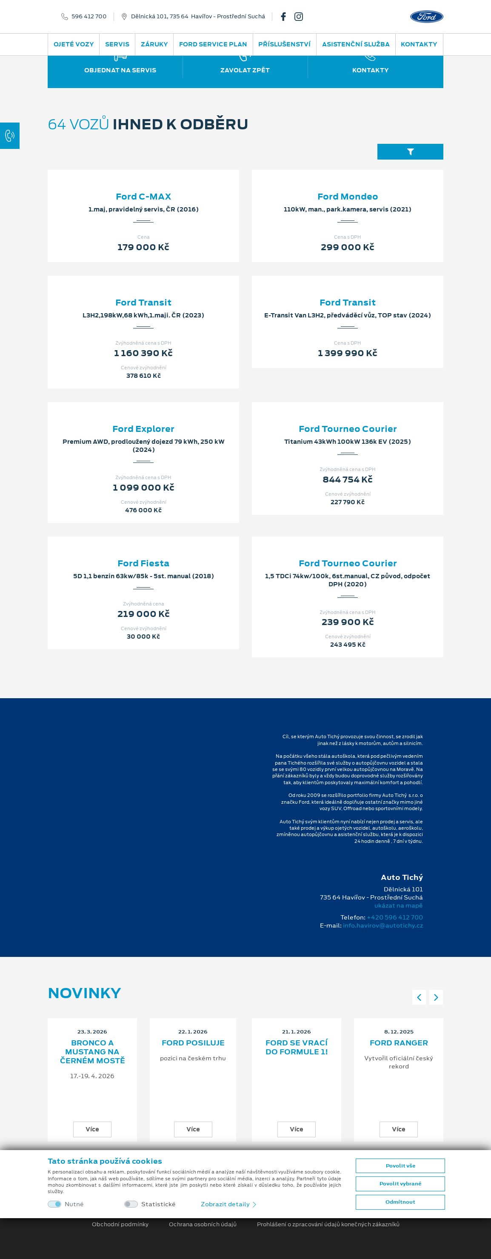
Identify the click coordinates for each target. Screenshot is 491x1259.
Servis (117, 44)
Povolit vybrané (400, 1183)
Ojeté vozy (74, 44)
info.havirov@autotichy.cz (383, 925)
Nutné (74, 1204)
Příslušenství (284, 44)
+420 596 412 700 (395, 917)
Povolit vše (400, 1165)
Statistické (158, 1204)
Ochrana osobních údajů (203, 1224)
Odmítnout (400, 1202)
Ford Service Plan (213, 44)
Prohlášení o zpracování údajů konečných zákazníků (328, 1224)
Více (92, 1129)
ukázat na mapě (398, 905)
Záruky (154, 44)
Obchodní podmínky (120, 1224)
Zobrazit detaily (229, 1204)
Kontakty (419, 44)
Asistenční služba (356, 44)
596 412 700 (89, 16)
